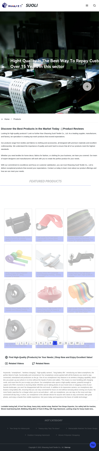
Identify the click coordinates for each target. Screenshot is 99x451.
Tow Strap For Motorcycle (20, 428)
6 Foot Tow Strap (24, 406)
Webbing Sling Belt (28, 409)
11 (66, 343)
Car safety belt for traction (85, 406)
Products (17, 119)
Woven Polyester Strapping (69, 435)
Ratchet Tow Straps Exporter (63, 406)
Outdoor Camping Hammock (39, 435)
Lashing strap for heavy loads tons (79, 409)
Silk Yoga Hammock (57, 409)
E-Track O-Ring (43, 409)
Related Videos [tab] (14, 363)
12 (72, 343)
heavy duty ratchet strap (41, 406)
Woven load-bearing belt (10, 409)
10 (60, 343)
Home (6, 119)
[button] (86, 5)
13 (77, 343)
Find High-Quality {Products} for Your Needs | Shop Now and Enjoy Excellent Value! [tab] (48, 357)
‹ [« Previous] (17, 343)
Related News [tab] (41, 363)
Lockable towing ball (9, 406)
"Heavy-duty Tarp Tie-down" (49, 428)
